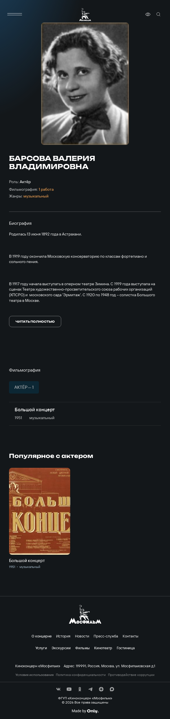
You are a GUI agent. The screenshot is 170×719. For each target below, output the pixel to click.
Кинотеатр (103, 648)
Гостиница (126, 648)
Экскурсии (61, 648)
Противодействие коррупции (131, 675)
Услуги (41, 648)
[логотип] (85, 14)
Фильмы (82, 648)
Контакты (130, 636)
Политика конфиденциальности (81, 675)
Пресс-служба (106, 636)
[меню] (14, 14)
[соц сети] (58, 689)
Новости (82, 636)
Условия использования (35, 675)
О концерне (42, 636)
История (63, 636)
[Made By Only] (85, 711)
